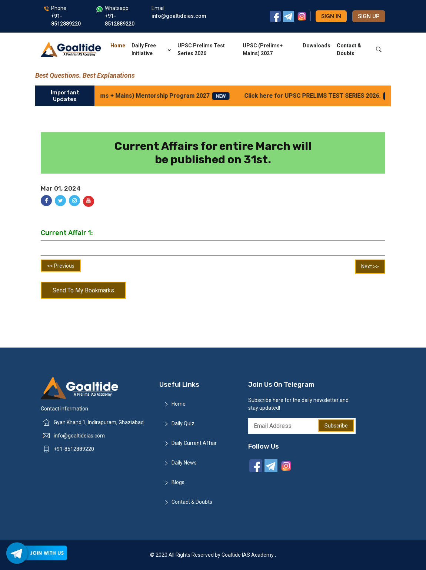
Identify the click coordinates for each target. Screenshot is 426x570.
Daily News (184, 463)
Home (117, 45)
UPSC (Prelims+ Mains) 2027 (263, 49)
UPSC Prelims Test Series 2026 (201, 49)
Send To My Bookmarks (83, 290)
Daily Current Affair (194, 443)
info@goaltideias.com (79, 436)
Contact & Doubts (349, 49)
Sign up (369, 16)
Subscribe (336, 426)
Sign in (331, 16)
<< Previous (60, 266)
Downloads (316, 45)
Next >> (370, 266)
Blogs (178, 482)
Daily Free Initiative (151, 49)
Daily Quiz (183, 423)
